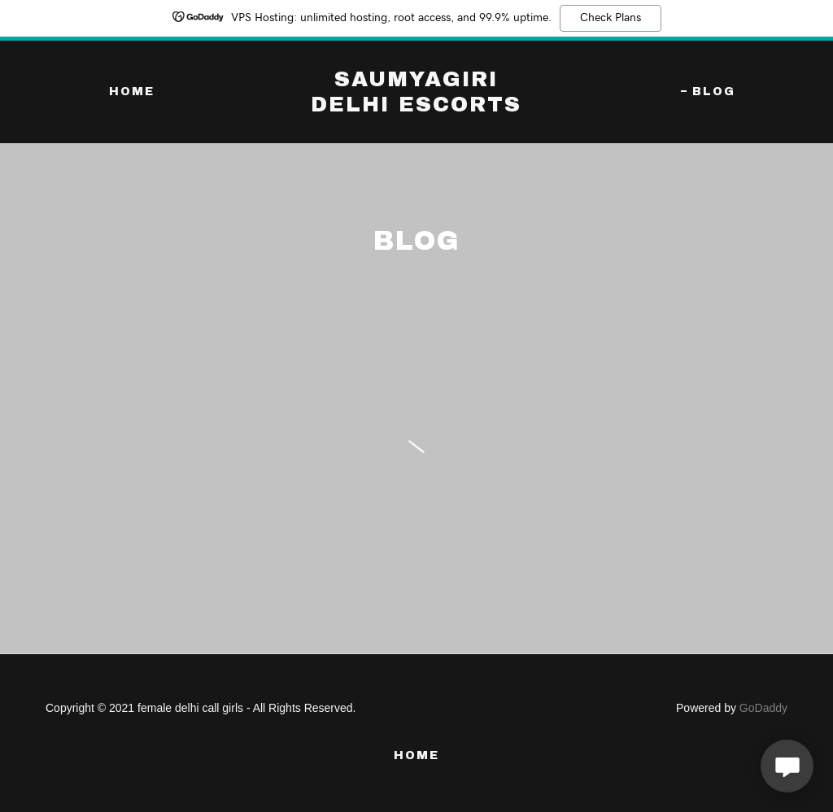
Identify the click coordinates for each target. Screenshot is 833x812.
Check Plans (610, 18)
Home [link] (132, 91)
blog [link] (713, 91)
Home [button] (416, 755)
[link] (416, 107)
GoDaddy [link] (763, 707)
